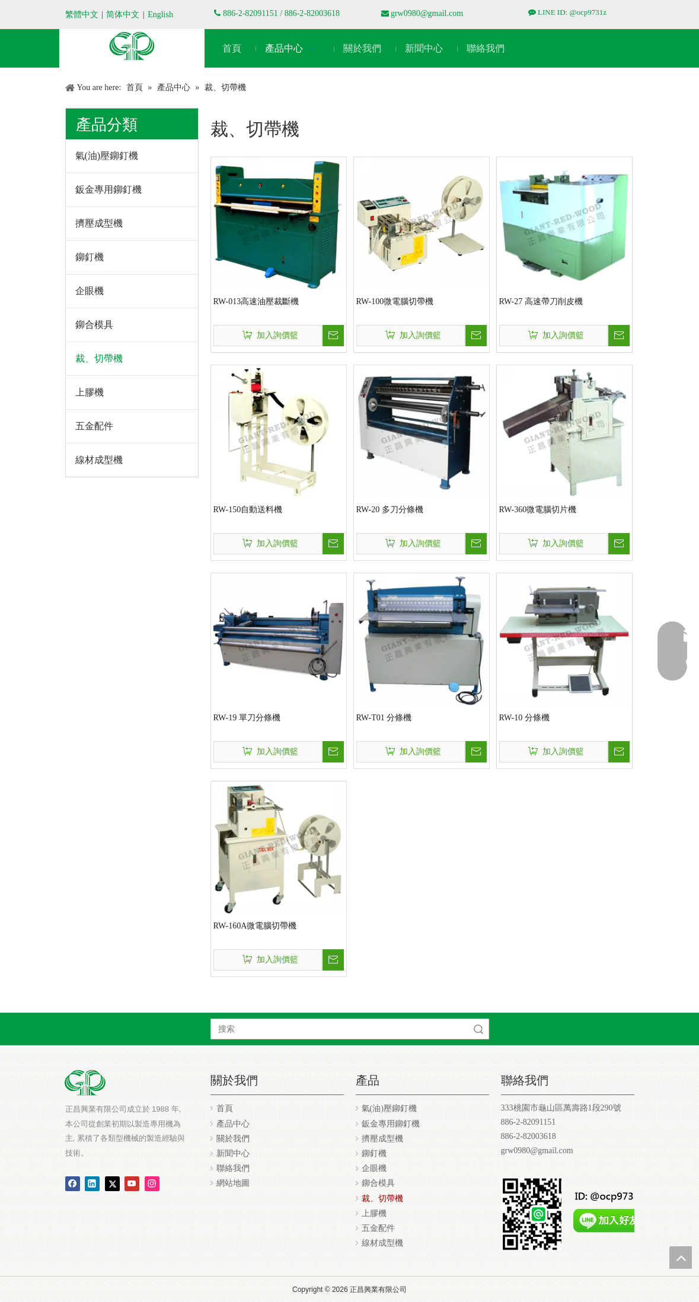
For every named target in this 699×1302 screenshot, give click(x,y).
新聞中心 (233, 1153)
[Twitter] (112, 1183)
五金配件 (94, 426)
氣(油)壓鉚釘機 (107, 156)
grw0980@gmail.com (427, 13)
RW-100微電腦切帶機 (395, 301)
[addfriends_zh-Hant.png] (609, 1208)
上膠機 (89, 392)
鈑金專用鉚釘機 (108, 189)
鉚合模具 (94, 325)
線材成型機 (99, 460)
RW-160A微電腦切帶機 (255, 925)
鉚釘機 (89, 257)
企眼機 (89, 291)
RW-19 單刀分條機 (246, 717)
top (680, 1257)
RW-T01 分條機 (384, 717)
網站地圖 (233, 1183)
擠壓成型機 (99, 223)
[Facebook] (72, 1183)
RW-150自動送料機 (248, 509)
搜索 (478, 1029)
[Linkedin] (92, 1183)
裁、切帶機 (99, 358)
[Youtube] (132, 1183)
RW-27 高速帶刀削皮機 (541, 301)
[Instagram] (152, 1183)
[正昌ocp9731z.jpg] (538, 1214)
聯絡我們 (233, 1168)
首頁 (224, 1108)
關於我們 (233, 1138)
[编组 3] (132, 45)
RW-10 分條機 (524, 717)
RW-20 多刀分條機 (389, 509)
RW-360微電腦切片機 (538, 509)
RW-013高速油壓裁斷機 (256, 301)
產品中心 (233, 1123)
